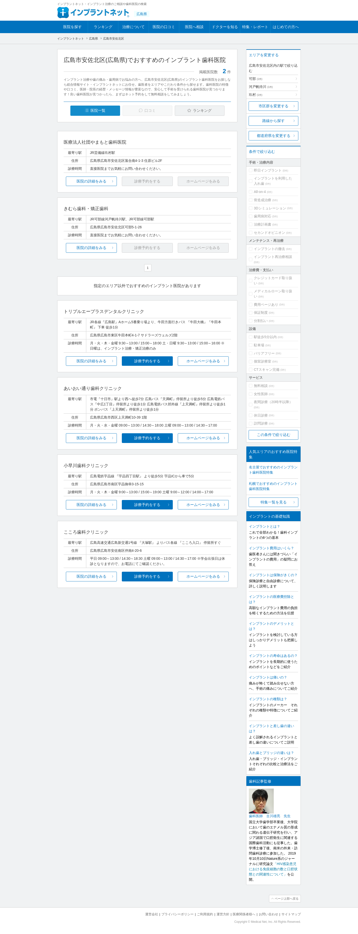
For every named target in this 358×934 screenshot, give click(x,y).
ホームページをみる (203, 361)
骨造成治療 (262, 200)
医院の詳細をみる (91, 181)
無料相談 (261, 386)
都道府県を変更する (273, 135)
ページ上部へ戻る (287, 898)
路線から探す (273, 121)
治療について (133, 27)
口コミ (150, 110)
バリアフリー (264, 353)
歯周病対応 (262, 216)
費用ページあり (266, 305)
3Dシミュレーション (270, 208)
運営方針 (223, 914)
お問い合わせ (268, 914)
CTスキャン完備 (266, 370)
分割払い (261, 321)
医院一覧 (97, 110)
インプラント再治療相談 (273, 257)
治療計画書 (262, 224)
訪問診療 (261, 423)
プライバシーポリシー (177, 914)
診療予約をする (147, 361)
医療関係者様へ (244, 914)
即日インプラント (268, 170)
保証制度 (261, 312)
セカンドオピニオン (269, 233)
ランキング (103, 27)
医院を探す (72, 27)
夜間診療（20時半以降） (273, 402)
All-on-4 (260, 192)
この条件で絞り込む (273, 435)
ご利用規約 (205, 914)
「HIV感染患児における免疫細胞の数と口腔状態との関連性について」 (273, 869)
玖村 (255, 95)
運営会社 (151, 914)
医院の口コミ (164, 27)
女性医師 (261, 394)
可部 (255, 79)
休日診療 (261, 415)
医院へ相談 (194, 27)
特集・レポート (255, 27)
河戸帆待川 (261, 87)
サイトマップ (291, 914)
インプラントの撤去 (269, 249)
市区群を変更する (273, 106)
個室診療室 (262, 361)
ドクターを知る (225, 27)
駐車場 (259, 345)
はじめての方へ (286, 27)
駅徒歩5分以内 (265, 337)
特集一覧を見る (274, 502)
